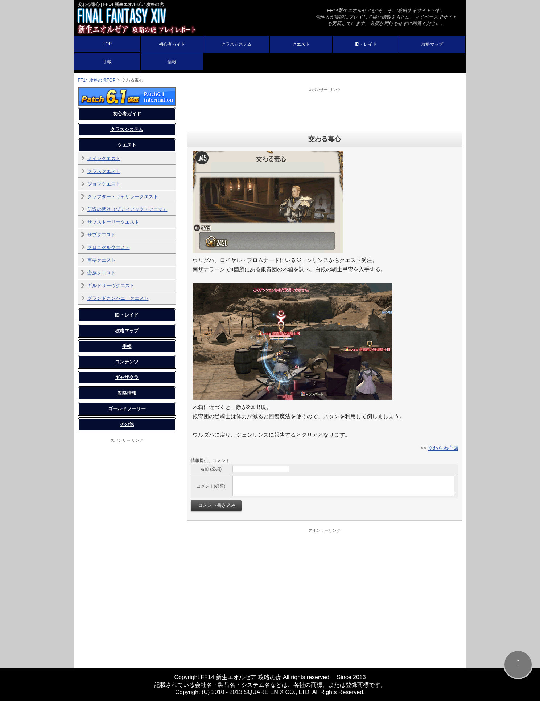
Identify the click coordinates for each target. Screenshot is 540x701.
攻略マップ (432, 44)
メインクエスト (103, 158)
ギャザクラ (127, 377)
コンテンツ (127, 361)
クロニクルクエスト (108, 247)
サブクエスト (101, 234)
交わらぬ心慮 (443, 448)
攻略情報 (127, 393)
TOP (107, 43)
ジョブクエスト (103, 184)
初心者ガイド (172, 44)
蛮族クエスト (101, 273)
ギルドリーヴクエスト (111, 285)
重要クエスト (101, 260)
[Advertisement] (324, 109)
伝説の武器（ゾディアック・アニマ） (127, 209)
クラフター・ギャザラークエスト (122, 196)
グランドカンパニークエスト (118, 298)
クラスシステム (236, 44)
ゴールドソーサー (127, 408)
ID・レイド (366, 44)
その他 (127, 424)
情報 (172, 61)
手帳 (107, 61)
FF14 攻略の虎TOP (97, 80)
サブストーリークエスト (113, 222)
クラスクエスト (103, 171)
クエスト (301, 44)
